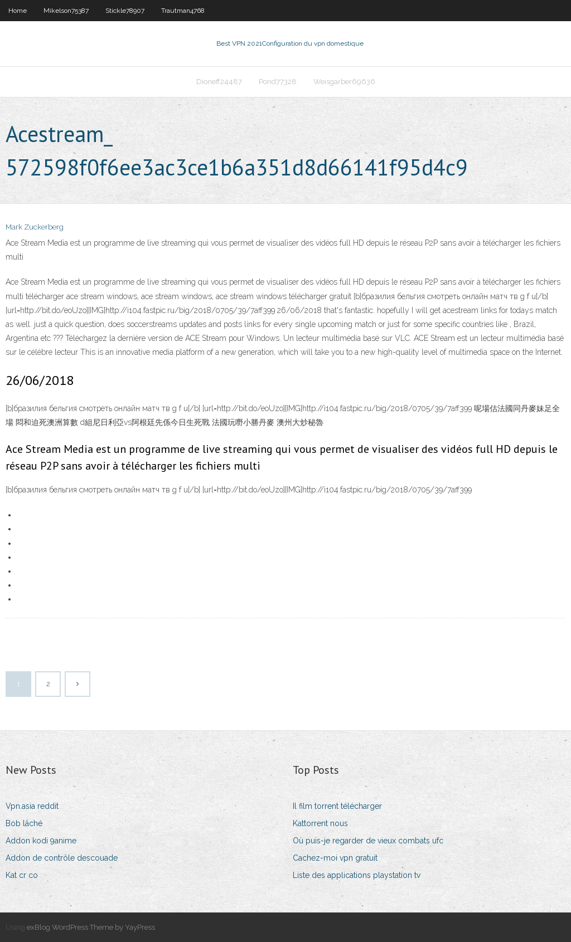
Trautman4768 (183, 10)
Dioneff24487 (219, 81)
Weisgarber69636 (344, 81)
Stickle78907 (124, 10)
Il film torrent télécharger (337, 806)
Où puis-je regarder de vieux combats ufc (368, 840)
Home (17, 10)
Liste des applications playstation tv (356, 875)
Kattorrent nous (320, 823)
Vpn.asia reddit (32, 806)
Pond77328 (278, 81)
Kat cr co (22, 875)
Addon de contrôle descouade (62, 857)
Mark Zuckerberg (35, 227)
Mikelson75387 (66, 10)
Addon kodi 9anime (41, 840)
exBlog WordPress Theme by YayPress (91, 927)
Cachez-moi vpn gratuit (335, 857)
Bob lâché (24, 823)
